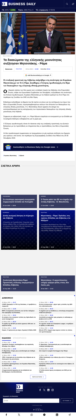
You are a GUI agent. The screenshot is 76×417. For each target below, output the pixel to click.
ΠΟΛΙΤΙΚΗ (19, 69)
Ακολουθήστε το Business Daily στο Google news (31, 147)
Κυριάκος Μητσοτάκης (10, 155)
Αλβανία (21, 155)
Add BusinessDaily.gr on (40, 75)
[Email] (31, 400)
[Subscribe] (66, 400)
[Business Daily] (19, 388)
